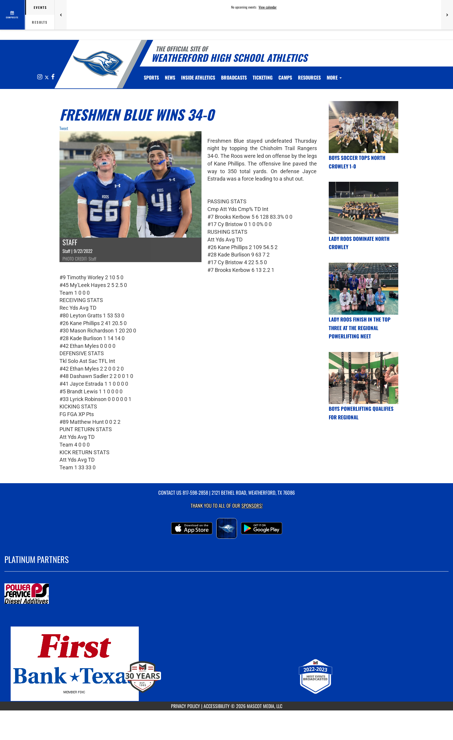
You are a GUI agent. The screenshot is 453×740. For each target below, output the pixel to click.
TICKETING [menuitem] (263, 77)
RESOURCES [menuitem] (309, 77)
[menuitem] (170, 77)
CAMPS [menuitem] (285, 77)
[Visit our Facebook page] (52, 77)
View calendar (268, 7)
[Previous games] (61, 15)
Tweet (63, 128)
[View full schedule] (12, 15)
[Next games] (447, 15)
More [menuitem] (334, 77)
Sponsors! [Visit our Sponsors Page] (251, 505)
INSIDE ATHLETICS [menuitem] (198, 77)
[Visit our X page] (47, 77)
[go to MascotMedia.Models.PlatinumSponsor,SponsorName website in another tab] (226, 594)
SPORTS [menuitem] (151, 77)
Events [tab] (40, 7)
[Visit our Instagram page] (40, 77)
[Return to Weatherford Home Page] (98, 63)
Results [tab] (40, 22)
